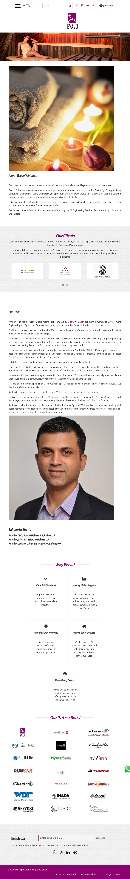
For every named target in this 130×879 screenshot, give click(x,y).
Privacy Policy (72, 874)
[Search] (57, 5)
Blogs (108, 874)
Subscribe (98, 838)
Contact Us (59, 874)
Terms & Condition (88, 874)
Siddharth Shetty (76, 322)
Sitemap (117, 874)
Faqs (101, 874)
